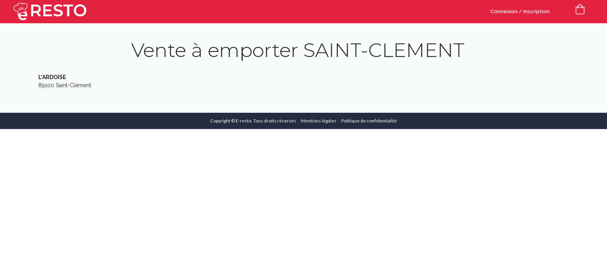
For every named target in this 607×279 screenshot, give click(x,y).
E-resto (243, 121)
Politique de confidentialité (369, 121)
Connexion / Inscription (520, 11)
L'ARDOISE (52, 77)
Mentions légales (318, 121)
